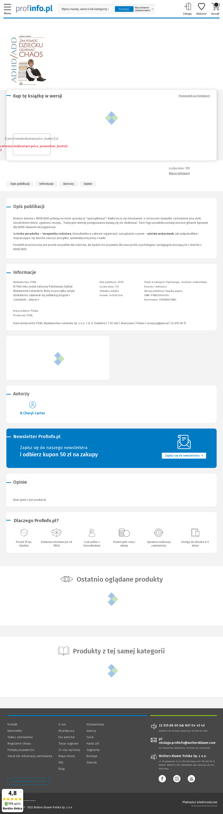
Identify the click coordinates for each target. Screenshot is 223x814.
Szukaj (124, 9)
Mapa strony (66, 756)
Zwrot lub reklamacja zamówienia (30, 756)
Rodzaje (91, 756)
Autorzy (68, 183)
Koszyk (215, 9)
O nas (62, 724)
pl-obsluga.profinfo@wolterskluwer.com (187, 741)
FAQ (60, 762)
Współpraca (66, 730)
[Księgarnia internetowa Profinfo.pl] (34, 9)
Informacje (46, 183)
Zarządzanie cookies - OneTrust (29, 781)
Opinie (88, 183)
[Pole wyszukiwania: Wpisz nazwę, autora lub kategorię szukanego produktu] (85, 9)
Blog (61, 768)
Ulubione (201, 9)
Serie (90, 737)
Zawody (91, 762)
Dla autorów (66, 737)
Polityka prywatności (21, 750)
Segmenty (93, 750)
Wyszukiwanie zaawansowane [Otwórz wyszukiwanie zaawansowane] (144, 9)
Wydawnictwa (95, 724)
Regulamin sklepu (19, 743)
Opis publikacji (19, 183)
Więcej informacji (179, 173)
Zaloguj (187, 9)
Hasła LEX (92, 743)
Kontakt (12, 724)
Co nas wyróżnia (69, 750)
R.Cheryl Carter (32, 413)
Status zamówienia (20, 737)
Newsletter (15, 730)
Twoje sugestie (68, 743)
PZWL (30, 315)
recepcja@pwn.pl (158, 323)
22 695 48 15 (178, 323)
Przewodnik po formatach (194, 95)
